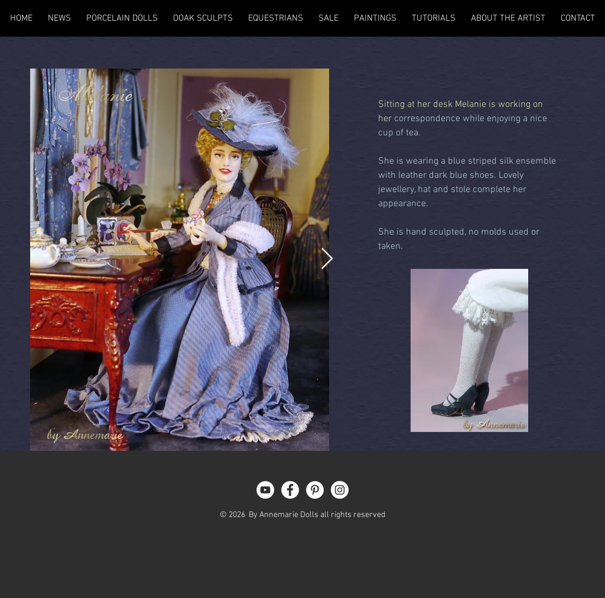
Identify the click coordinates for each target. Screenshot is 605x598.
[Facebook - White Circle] (290, 490)
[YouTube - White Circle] (265, 490)
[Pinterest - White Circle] (315, 490)
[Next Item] (327, 259)
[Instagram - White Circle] (340, 490)
